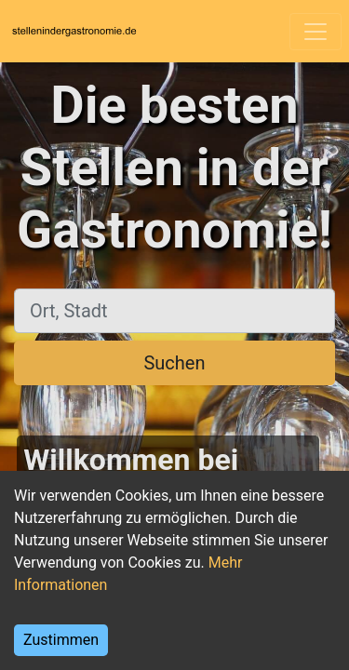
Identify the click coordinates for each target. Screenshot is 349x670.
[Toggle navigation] (315, 31)
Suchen (174, 363)
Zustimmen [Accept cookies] (61, 640)
